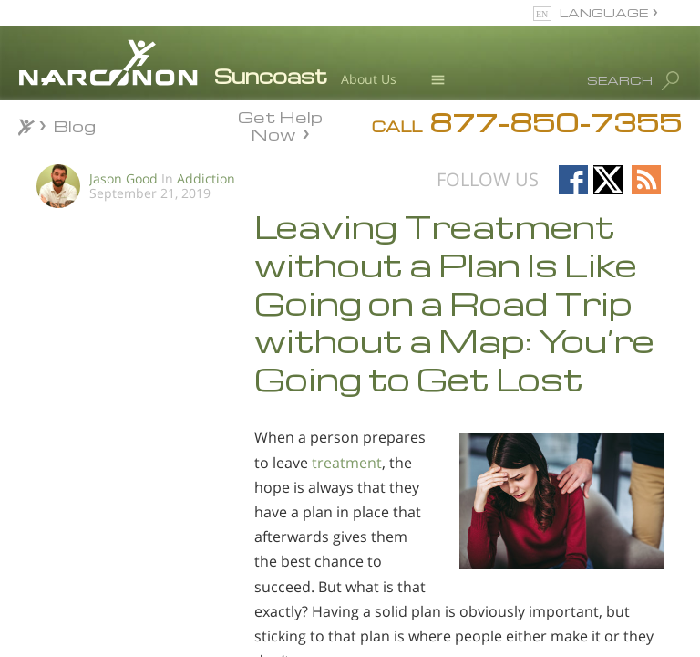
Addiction (206, 178)
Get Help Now (280, 124)
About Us (368, 79)
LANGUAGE (604, 12)
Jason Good (123, 178)
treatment (347, 463)
